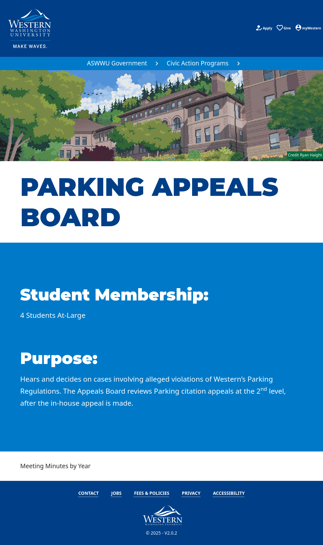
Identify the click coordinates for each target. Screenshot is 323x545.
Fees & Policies (151, 493)
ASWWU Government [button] (117, 63)
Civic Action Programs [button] (198, 63)
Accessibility (229, 493)
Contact (88, 493)
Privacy (191, 493)
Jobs (116, 493)
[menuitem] (121, 63)
